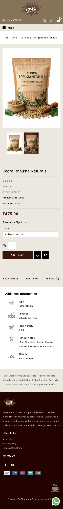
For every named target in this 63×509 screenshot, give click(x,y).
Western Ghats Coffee (22, 384)
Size (6, 228)
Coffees (25, 37)
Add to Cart (18, 255)
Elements (26, 499)
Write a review (11, 192)
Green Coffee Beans (19, 375)
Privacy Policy (9, 443)
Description (31, 278)
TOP (55, 487)
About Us (7, 439)
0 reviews (7, 186)
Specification (11, 278)
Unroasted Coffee (21, 380)
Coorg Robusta (38, 375)
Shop (14, 37)
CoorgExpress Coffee (45, 384)
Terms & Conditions (12, 448)
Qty (4, 245)
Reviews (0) (52, 278)
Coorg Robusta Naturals (44, 37)
